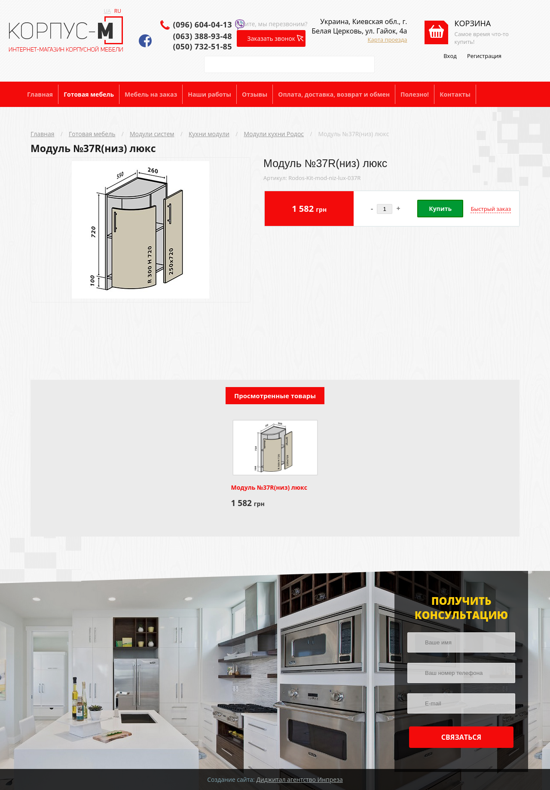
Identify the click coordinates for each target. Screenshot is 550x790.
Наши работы (209, 94)
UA (107, 11)
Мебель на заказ (151, 94)
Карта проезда (387, 39)
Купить (440, 208)
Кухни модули (209, 134)
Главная (40, 94)
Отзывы (254, 94)
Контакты (455, 94)
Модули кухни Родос (274, 134)
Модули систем (152, 134)
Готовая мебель (89, 94)
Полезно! (414, 94)
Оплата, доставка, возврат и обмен (334, 94)
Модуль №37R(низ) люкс (353, 134)
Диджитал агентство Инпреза (299, 779)
